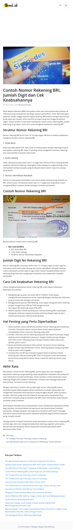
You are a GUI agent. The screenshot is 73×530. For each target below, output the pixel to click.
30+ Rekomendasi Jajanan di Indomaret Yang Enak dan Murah (30, 461)
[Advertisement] (36, 26)
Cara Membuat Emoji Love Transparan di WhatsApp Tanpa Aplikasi (33, 442)
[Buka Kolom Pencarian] (60, 5)
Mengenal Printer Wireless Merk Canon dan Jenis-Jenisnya (28, 492)
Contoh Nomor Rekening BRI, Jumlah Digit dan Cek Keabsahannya (31, 471)
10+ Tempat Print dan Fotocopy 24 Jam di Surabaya (26, 478)
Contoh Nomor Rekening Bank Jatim (19, 499)
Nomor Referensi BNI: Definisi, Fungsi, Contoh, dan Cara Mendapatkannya (35, 496)
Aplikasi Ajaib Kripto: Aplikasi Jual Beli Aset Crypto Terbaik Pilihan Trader (35, 464)
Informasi (10, 435)
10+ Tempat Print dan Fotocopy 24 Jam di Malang (26, 438)
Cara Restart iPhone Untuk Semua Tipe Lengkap (24, 489)
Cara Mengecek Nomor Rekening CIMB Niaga (23, 515)
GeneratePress (49, 527)
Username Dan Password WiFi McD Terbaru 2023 (25, 482)
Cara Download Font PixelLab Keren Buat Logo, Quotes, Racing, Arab (32, 485)
